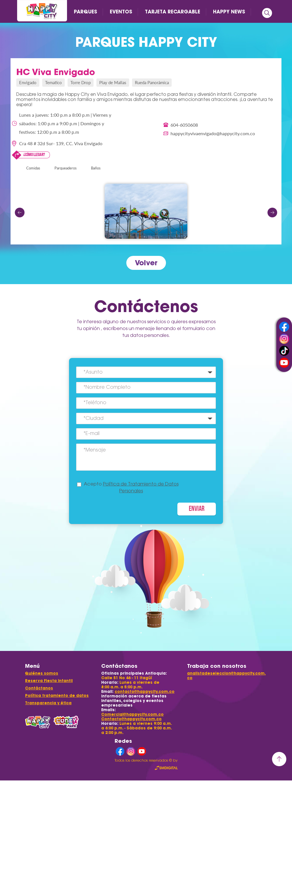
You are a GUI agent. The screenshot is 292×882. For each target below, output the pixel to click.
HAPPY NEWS (229, 12)
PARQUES (85, 12)
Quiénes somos (41, 673)
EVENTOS (121, 12)
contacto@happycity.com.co (145, 691)
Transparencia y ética (48, 703)
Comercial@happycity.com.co (132, 714)
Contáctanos (39, 688)
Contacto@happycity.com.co (131, 719)
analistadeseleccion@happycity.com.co (226, 675)
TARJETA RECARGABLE (172, 12)
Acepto (131, 487)
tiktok (284, 351)
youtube (284, 363)
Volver (146, 262)
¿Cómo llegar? (34, 155)
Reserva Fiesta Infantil (49, 680)
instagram (284, 339)
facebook (284, 327)
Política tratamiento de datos (57, 695)
